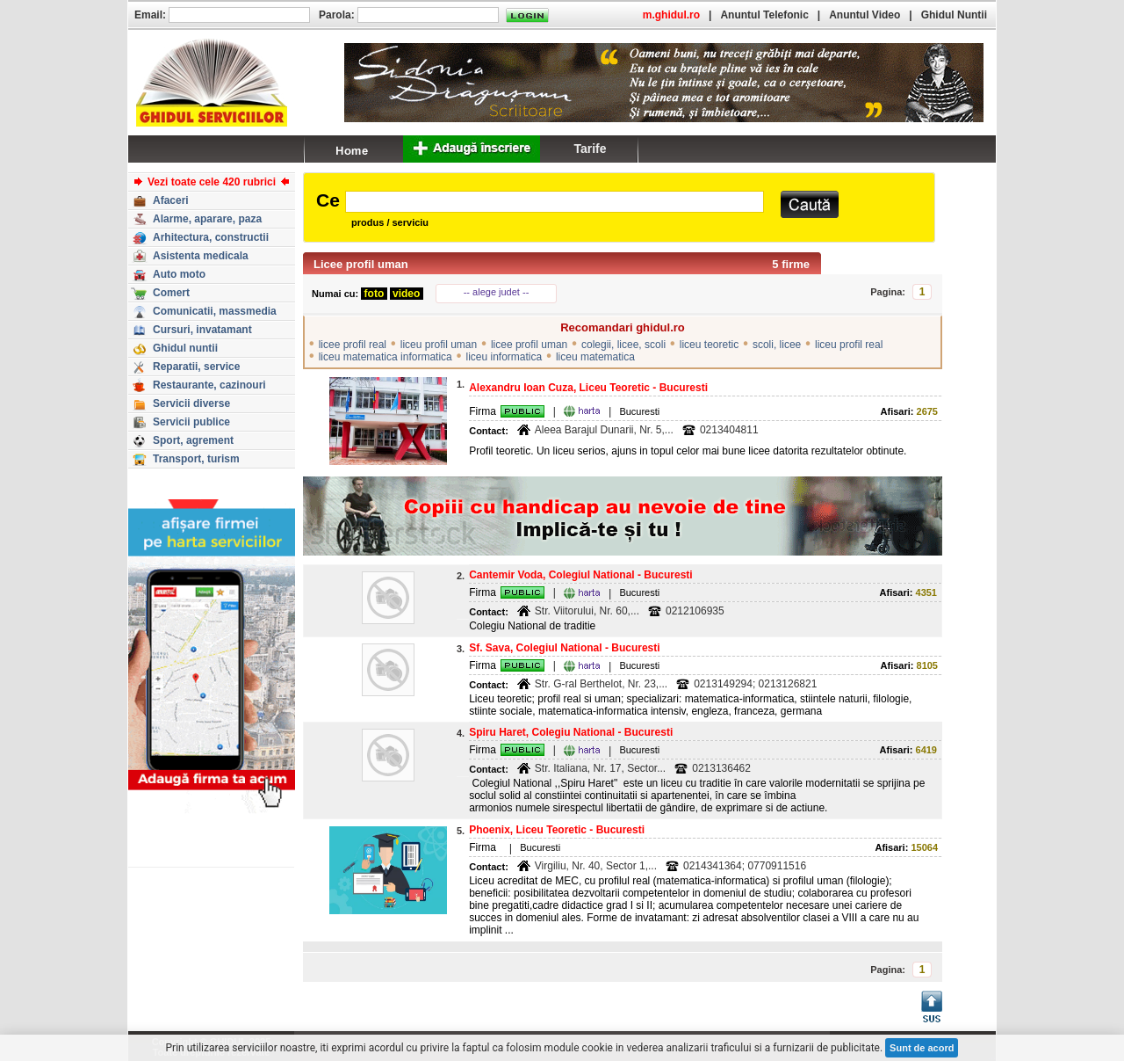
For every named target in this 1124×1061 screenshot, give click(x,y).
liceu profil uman (438, 344)
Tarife (589, 149)
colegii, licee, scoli (623, 344)
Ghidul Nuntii (954, 15)
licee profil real (352, 344)
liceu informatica (503, 357)
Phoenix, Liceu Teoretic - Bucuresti (557, 830)
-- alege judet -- (497, 292)
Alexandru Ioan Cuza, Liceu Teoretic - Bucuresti (588, 388)
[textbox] (554, 202)
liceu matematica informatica (385, 357)
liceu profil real (849, 344)
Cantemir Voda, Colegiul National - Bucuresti (580, 575)
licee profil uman (529, 344)
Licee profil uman (360, 264)
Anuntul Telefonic (764, 15)
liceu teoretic (709, 344)
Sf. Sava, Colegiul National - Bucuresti (564, 648)
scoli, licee (777, 344)
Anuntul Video (864, 15)
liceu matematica (595, 357)
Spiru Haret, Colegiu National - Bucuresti (571, 732)
